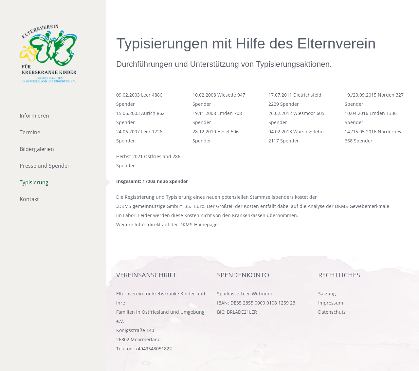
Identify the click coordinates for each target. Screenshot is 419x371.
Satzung (327, 293)
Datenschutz (332, 312)
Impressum (330, 303)
